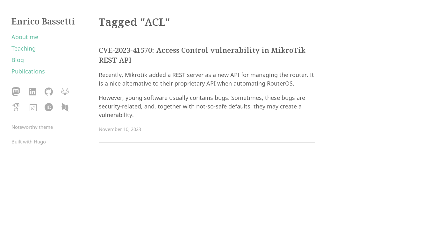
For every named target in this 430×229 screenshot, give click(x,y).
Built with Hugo (28, 141)
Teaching (23, 48)
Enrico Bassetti (43, 21)
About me (24, 37)
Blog (17, 60)
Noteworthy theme (32, 127)
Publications (28, 71)
